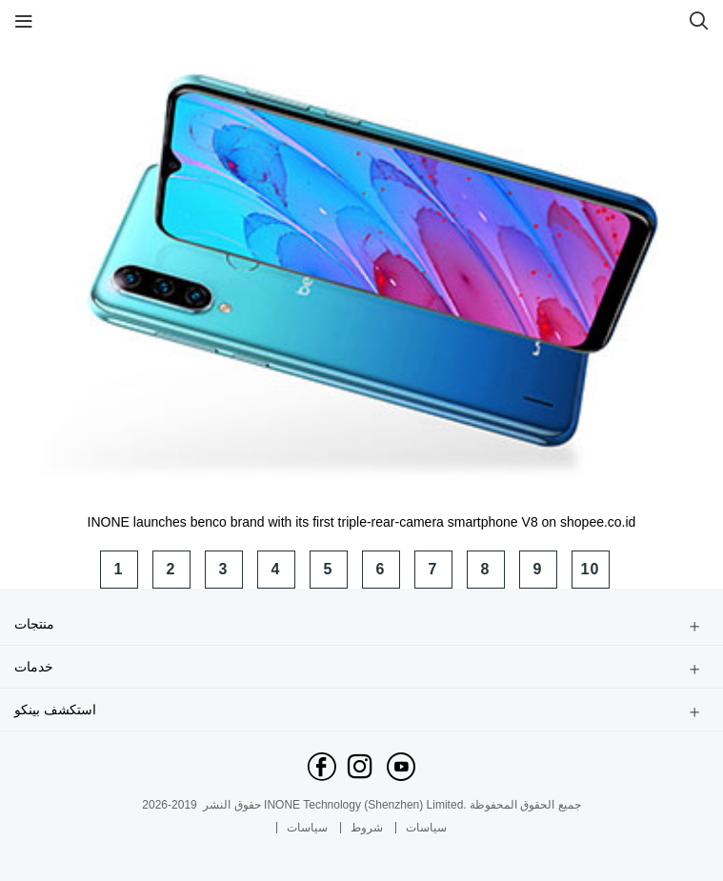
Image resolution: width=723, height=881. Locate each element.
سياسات (307, 827)
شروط (367, 827)
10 (590, 569)
